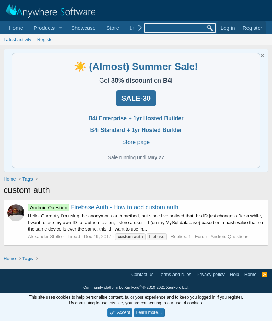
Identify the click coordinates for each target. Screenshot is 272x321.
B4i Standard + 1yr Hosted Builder (136, 130)
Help (234, 274)
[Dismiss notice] (262, 56)
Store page (136, 142)
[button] (47, 27)
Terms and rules (175, 274)
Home (16, 28)
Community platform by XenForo (136, 287)
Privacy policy (211, 274)
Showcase (83, 28)
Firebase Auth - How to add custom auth (103, 207)
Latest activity (18, 39)
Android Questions (230, 236)
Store (112, 28)
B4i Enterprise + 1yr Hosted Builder (136, 118)
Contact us (142, 274)
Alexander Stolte (45, 236)
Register (45, 39)
